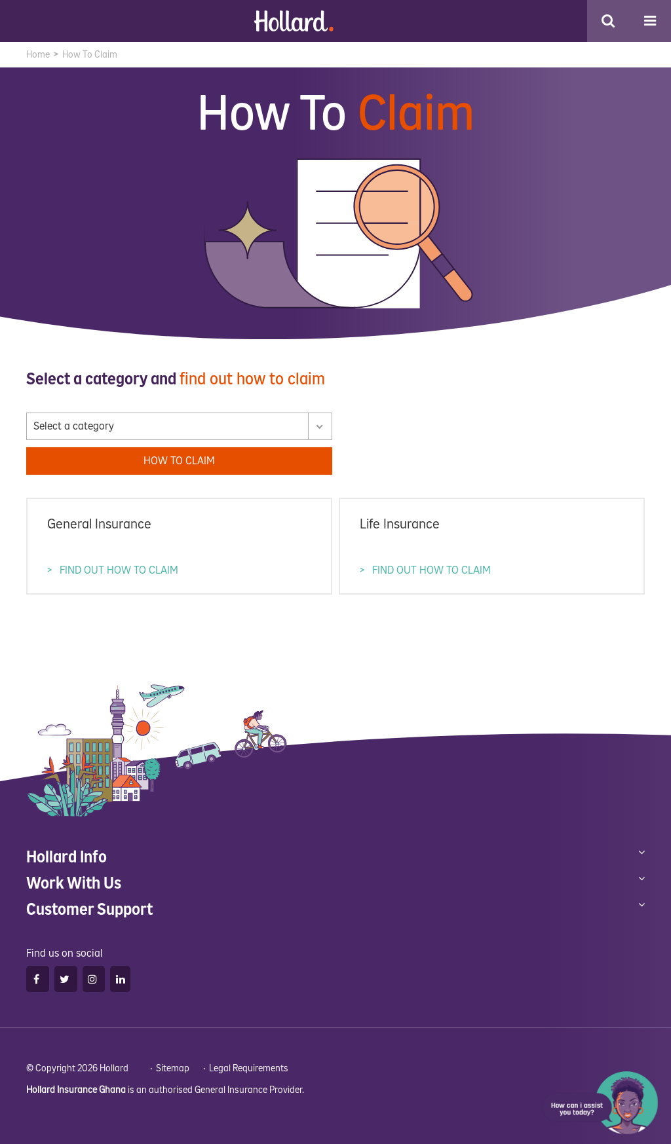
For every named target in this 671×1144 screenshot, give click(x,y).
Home (38, 54)
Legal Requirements (248, 1067)
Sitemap (172, 1067)
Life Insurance (400, 524)
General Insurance (100, 524)
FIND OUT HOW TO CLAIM (118, 569)
